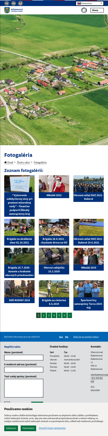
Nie (67, 336)
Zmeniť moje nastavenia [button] (52, 428)
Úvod (8, 162)
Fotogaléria (40, 162)
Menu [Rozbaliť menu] (97, 10)
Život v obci (23, 162)
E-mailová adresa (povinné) (20, 364)
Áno (61, 336)
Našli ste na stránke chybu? (86, 336)
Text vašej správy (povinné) (20, 376)
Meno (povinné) (13, 352)
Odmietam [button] (28, 428)
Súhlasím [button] (11, 428)
